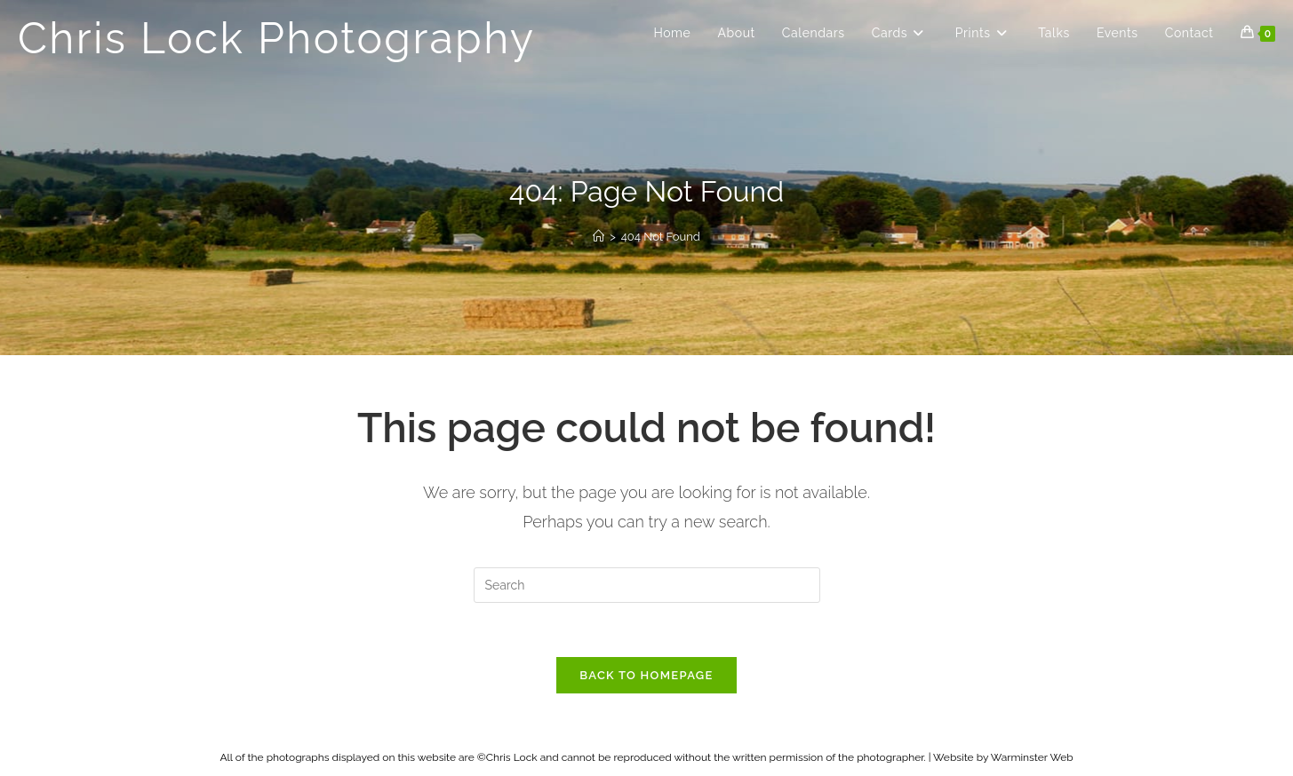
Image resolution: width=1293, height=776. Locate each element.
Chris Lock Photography (276, 38)
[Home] (598, 236)
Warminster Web (1032, 757)
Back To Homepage (646, 675)
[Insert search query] (647, 585)
